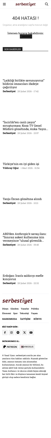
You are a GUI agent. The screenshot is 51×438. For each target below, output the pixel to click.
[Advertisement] (25, 25)
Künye (38, 369)
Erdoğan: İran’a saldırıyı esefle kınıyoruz (23, 328)
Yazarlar (25, 359)
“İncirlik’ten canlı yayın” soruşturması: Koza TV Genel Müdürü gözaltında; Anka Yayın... (25, 176)
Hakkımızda (9, 369)
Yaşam (34, 364)
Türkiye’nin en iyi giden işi (21, 214)
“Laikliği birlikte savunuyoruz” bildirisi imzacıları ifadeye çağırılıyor (23, 134)
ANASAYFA (26, 87)
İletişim (25, 369)
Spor (15, 364)
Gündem (14, 359)
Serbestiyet (9, 142)
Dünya (5, 359)
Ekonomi (6, 364)
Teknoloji (24, 364)
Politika (35, 359)
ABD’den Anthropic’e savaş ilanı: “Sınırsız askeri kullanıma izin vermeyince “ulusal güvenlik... (24, 288)
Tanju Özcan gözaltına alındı (22, 250)
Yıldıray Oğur (11, 218)
